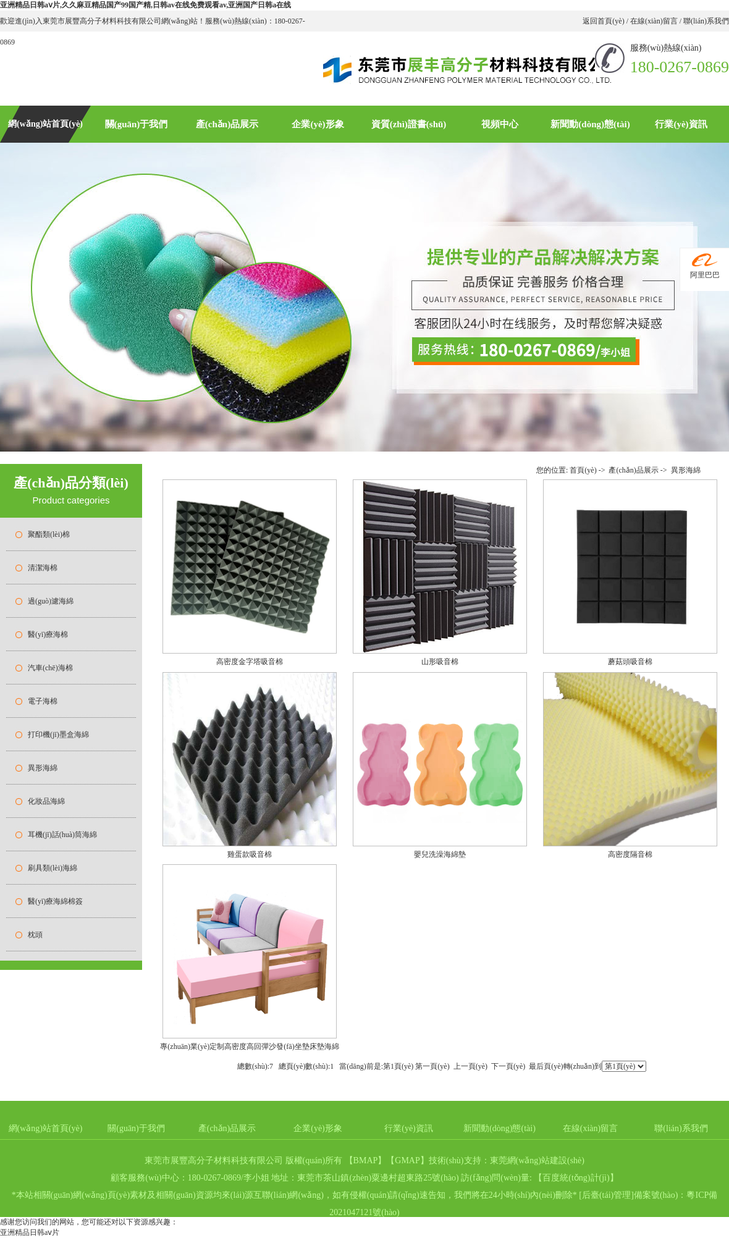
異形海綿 (42, 768)
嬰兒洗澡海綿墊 (440, 854)
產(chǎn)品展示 (227, 124)
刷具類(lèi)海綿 (52, 868)
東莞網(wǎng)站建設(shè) (537, 1160)
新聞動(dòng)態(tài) (590, 124)
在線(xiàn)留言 (654, 21)
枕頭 (35, 934)
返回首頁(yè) (604, 21)
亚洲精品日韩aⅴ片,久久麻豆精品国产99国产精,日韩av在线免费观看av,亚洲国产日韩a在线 (145, 5)
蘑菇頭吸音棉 (630, 661)
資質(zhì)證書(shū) (409, 124)
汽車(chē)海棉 (50, 667)
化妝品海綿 (46, 801)
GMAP (407, 1160)
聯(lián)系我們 (705, 21)
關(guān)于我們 (136, 124)
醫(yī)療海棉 (48, 634)
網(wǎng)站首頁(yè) (45, 123)
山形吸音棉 (439, 661)
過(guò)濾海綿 (51, 601)
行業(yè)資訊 (681, 124)
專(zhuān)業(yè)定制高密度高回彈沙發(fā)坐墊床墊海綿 (249, 1046)
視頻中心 (499, 124)
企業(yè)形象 (317, 124)
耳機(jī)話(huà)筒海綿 (62, 834)
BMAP (365, 1160)
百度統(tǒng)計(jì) (575, 1177)
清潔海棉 (42, 567)
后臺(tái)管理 (606, 1195)
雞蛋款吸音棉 (249, 854)
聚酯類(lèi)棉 (49, 534)
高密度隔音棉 (630, 854)
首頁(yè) (583, 470)
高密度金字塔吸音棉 (249, 661)
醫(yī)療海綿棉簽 (55, 901)
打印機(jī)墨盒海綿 (58, 734)
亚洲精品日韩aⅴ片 (29, 1232)
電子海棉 (42, 701)
